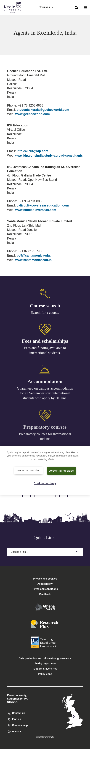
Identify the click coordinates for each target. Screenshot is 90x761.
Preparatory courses (45, 428)
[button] (76, 7)
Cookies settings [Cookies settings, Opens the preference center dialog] (45, 483)
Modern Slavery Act (45, 668)
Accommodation (45, 382)
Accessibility (13, 17)
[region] (45, 470)
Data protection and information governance (45, 658)
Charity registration (44, 663)
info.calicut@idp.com (32, 151)
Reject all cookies (28, 470)
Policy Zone (45, 674)
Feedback (45, 594)
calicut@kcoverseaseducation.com (43, 205)
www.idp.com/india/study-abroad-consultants (49, 155)
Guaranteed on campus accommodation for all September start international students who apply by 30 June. (45, 394)
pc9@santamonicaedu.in (35, 255)
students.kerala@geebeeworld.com (43, 110)
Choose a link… (45, 552)
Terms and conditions (45, 589)
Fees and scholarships (45, 341)
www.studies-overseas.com (35, 210)
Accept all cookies (61, 470)
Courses (46, 7)
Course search (45, 306)
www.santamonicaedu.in (33, 260)
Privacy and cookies (45, 578)
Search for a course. (45, 313)
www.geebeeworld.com (32, 114)
